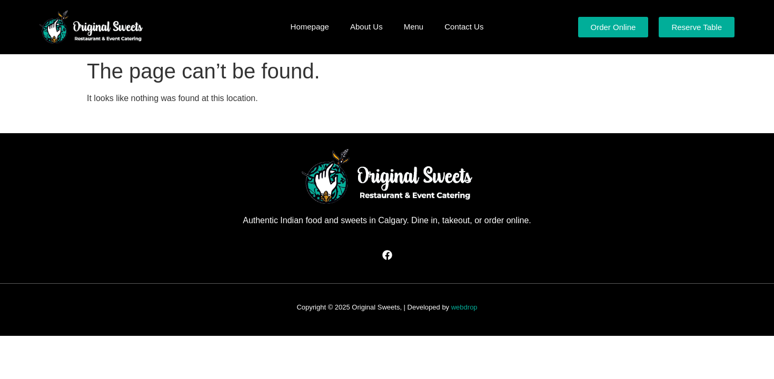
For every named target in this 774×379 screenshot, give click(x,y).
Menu (414, 26)
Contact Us (463, 26)
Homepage (310, 26)
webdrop (464, 307)
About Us (366, 26)
